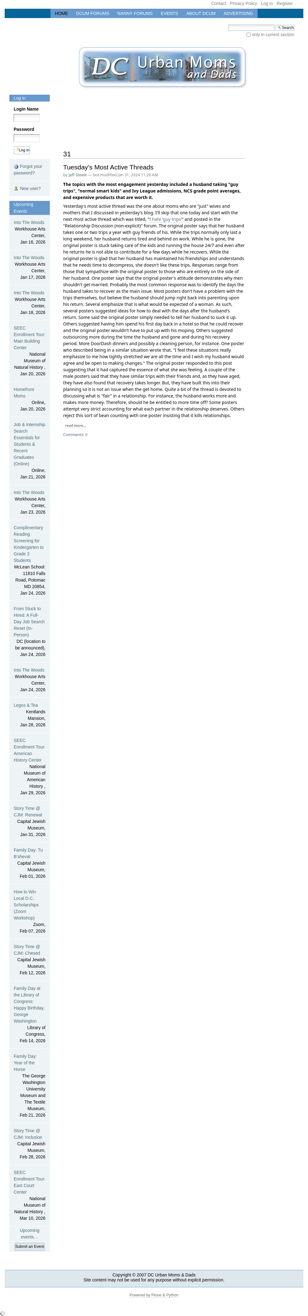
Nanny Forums (135, 13)
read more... (75, 425)
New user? (27, 188)
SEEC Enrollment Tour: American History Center (29, 767)
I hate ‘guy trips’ (165, 219)
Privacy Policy (243, 3)
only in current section (273, 34)
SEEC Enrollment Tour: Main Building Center (29, 351)
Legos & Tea (29, 715)
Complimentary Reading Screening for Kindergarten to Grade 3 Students (29, 560)
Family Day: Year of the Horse (29, 1086)
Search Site (228, 24)
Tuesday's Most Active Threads (108, 167)
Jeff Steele (78, 175)
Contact (218, 3)
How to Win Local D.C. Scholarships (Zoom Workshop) (29, 911)
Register (285, 3)
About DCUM (201, 13)
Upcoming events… (29, 1233)
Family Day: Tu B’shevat (29, 864)
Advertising (238, 13)
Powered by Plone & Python (154, 1295)
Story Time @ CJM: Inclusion (29, 1144)
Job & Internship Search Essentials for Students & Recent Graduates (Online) (29, 451)
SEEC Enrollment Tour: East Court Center (29, 1196)
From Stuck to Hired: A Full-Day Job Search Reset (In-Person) (29, 632)
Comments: (74, 434)
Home (61, 13)
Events (169, 13)
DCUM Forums (92, 13)
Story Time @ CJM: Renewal (29, 822)
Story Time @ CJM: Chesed (29, 960)
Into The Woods (29, 232)
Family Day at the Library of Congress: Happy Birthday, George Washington (29, 1015)
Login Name (26, 109)
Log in (267, 3)
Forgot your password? (28, 169)
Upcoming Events (23, 208)
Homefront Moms (29, 399)
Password (24, 129)
